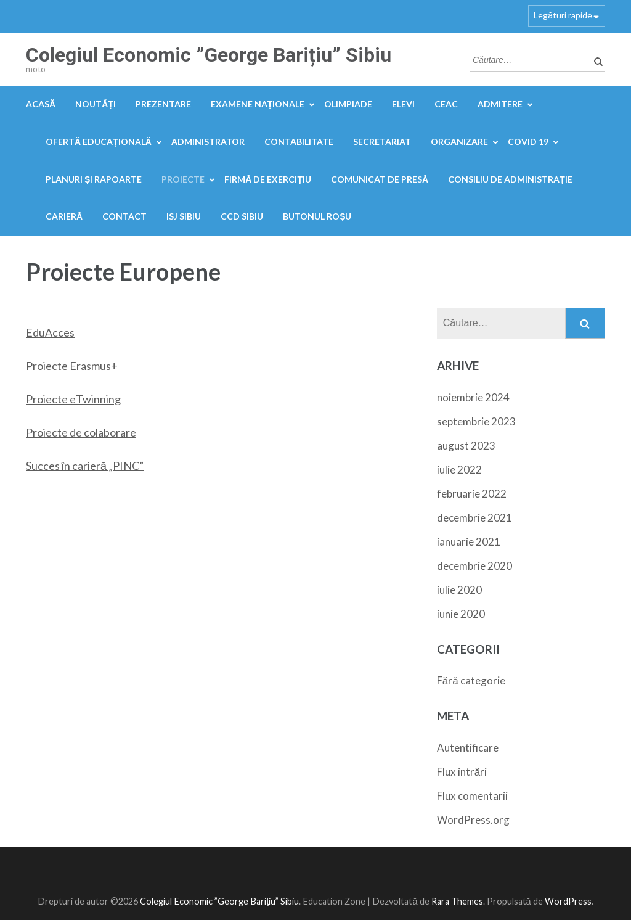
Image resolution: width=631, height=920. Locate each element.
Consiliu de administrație (510, 179)
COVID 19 (528, 141)
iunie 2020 (461, 613)
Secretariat (382, 141)
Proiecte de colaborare (81, 432)
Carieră (64, 216)
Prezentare (163, 104)
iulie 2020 (459, 589)
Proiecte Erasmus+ (72, 365)
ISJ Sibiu (183, 216)
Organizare (459, 141)
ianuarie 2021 (468, 541)
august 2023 (466, 445)
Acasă (40, 104)
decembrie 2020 (474, 565)
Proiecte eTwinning (73, 399)
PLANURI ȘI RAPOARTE (94, 179)
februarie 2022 (472, 493)
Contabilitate (298, 141)
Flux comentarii (472, 795)
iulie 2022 (459, 469)
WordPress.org (473, 819)
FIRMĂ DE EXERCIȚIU (267, 179)
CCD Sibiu (242, 216)
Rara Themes (457, 901)
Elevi (403, 104)
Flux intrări (462, 771)
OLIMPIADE (348, 104)
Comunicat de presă (379, 179)
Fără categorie (471, 680)
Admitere (500, 104)
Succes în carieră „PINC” (85, 465)
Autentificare (468, 747)
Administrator (208, 141)
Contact (124, 216)
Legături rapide (563, 15)
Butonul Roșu (317, 216)
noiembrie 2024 (473, 397)
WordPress (568, 901)
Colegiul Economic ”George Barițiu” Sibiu (208, 55)
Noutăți (95, 104)
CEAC (446, 104)
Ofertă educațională (99, 141)
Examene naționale (258, 104)
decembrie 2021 (474, 517)
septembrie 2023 (476, 421)
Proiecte (183, 179)
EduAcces (50, 332)
